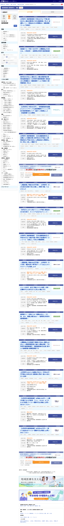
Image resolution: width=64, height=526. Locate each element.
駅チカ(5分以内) (7, 115)
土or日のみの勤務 (7, 112)
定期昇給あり (6, 94)
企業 (4, 38)
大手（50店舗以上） (8, 138)
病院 (4, 33)
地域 (4, 17)
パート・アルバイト (8, 50)
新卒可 (5, 154)
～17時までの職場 (7, 102)
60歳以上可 (6, 151)
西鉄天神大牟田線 (21, 4)
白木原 (25, 505)
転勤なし (5, 134)
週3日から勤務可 (7, 128)
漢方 (4, 167)
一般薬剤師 (6, 68)
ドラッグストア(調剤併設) (9, 35)
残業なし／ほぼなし (8, 99)
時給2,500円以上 (7, 92)
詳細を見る (55, 36)
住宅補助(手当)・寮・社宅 (9, 146)
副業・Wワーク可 (7, 149)
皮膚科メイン (6, 164)
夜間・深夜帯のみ (7, 110)
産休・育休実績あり (8, 141)
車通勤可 (6, 117)
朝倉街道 (36, 505)
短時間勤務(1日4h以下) (8, 105)
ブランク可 (6, 182)
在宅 (4, 171)
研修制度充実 (6, 144)
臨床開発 (5, 73)
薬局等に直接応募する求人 (9, 83)
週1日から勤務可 (7, 125)
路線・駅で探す (13, 4)
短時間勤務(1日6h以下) (8, 107)
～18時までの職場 (7, 104)
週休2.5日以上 (6, 122)
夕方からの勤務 (7, 109)
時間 (14, 17)
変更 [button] (15, 25)
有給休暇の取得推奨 (8, 130)
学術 (4, 75)
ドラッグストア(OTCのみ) (9, 36)
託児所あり (6, 143)
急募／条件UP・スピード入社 (10, 87)
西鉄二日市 (32, 505)
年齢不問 (5, 152)
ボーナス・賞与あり (8, 95)
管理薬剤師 (6, 70)
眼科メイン (6, 162)
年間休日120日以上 (7, 123)
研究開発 (5, 71)
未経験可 (5, 156)
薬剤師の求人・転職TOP (5, 4)
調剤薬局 (6, 31)
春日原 (21, 505)
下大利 (28, 505)
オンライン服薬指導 (8, 169)
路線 (9, 17)
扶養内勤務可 (6, 184)
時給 (8, 60)
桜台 (39, 505)
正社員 (5, 44)
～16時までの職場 (7, 100)
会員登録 (60, 1)
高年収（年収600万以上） (9, 90)
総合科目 (5, 161)
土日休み (5, 120)
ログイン (55, 1)
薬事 (4, 76)
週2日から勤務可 (7, 127)
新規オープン (6, 136)
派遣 (4, 48)
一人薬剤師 (6, 159)
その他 (5, 40)
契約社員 (5, 46)
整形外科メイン (7, 166)
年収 (8, 54)
